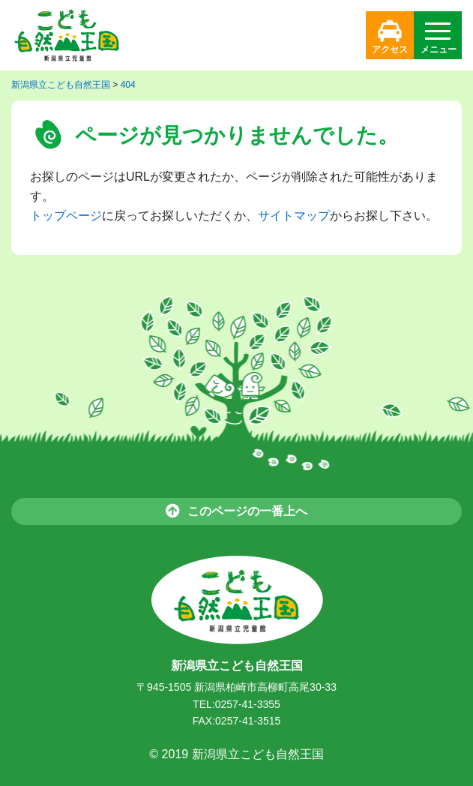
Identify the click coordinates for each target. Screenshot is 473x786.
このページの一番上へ (236, 510)
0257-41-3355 (247, 704)
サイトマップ (294, 215)
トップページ (66, 215)
